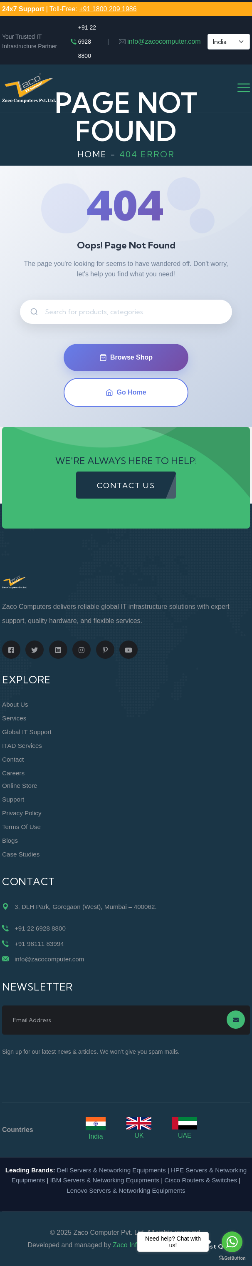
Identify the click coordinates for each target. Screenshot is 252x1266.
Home (92, 154)
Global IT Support (27, 731)
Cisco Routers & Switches (200, 1180)
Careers (13, 773)
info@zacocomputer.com (163, 41)
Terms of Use (21, 826)
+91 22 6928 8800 (87, 41)
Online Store (19, 785)
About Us (15, 704)
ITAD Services (22, 745)
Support (13, 799)
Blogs (10, 840)
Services (14, 718)
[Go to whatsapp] (232, 1241)
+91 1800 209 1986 (107, 8)
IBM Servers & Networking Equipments (104, 1180)
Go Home (126, 392)
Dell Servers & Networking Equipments (111, 1170)
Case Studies (21, 854)
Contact (13, 759)
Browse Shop (126, 357)
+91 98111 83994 (39, 943)
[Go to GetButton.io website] (232, 1257)
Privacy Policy (22, 813)
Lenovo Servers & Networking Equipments (126, 1190)
